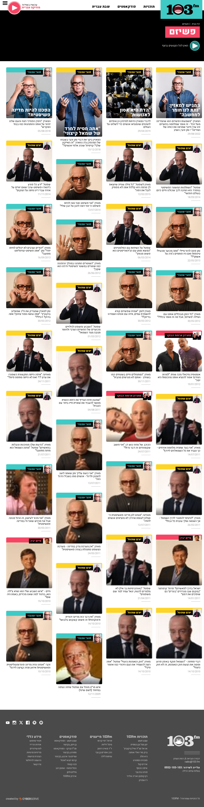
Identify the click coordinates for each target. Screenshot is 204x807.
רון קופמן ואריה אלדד (137, 776)
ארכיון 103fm (70, 776)
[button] (149, 6)
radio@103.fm (192, 762)
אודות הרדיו (35, 744)
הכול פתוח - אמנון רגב (66, 768)
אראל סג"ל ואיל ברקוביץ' (135, 748)
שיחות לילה (106, 756)
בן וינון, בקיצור (70, 744)
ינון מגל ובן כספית (139, 744)
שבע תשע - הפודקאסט (65, 740)
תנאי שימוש (35, 740)
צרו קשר (37, 764)
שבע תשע (142, 740)
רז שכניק (143, 780)
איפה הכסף (141, 768)
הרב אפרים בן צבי (103, 752)
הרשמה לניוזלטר (33, 760)
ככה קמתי (72, 764)
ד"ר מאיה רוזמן (104, 748)
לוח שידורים (35, 748)
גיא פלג (143, 756)
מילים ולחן (72, 772)
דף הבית (196, 24)
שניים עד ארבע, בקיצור (66, 756)
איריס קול (142, 764)
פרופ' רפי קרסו (104, 740)
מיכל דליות (107, 744)
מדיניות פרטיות (34, 752)
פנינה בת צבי (141, 772)
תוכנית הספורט (140, 760)
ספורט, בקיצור (70, 752)
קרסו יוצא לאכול (69, 760)
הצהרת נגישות (34, 756)
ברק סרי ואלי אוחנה (138, 752)
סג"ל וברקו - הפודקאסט (65, 748)
